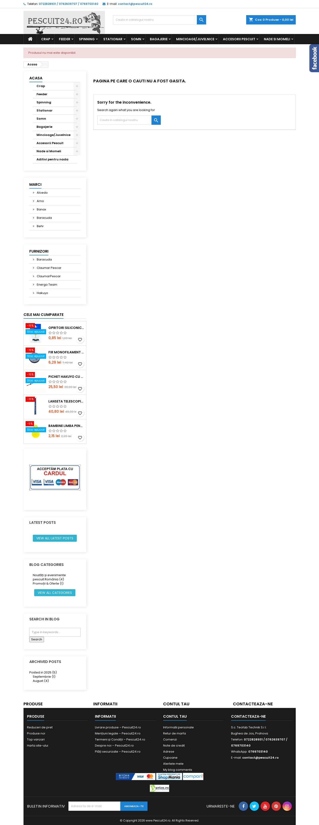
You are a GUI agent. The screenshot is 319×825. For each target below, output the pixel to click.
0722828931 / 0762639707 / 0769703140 (68, 4)
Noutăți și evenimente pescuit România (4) (49, 577)
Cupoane (170, 757)
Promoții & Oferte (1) (48, 583)
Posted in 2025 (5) (43, 672)
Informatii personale (178, 727)
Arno (40, 201)
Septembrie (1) (44, 676)
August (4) (41, 681)
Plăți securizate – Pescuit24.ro (118, 751)
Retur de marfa (174, 733)
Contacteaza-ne (253, 704)
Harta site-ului (37, 745)
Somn (136, 39)
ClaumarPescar (48, 276)
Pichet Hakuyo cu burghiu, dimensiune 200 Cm (66, 377)
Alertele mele (173, 763)
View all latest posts (54, 538)
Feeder (64, 39)
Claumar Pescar (48, 268)
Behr (40, 226)
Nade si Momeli (277, 39)
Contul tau (176, 704)
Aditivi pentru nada (52, 159)
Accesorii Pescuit (239, 39)
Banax (41, 209)
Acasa (35, 78)
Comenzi (170, 739)
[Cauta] (159, 19)
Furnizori (38, 251)
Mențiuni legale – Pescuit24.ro (118, 733)
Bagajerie (159, 39)
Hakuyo (42, 293)
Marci (35, 184)
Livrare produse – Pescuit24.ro (118, 727)
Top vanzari (36, 739)
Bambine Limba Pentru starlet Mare (66, 426)
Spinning (87, 39)
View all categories (55, 592)
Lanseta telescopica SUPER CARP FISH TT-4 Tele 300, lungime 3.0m (66, 401)
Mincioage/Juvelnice (195, 39)
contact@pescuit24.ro (135, 4)
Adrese (168, 751)
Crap (45, 39)
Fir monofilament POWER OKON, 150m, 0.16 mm (66, 352)
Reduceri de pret (40, 727)
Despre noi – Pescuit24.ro (114, 745)
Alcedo (42, 192)
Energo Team (46, 284)
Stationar (112, 39)
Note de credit (174, 745)
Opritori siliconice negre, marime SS (66, 328)
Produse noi (36, 733)
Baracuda (44, 218)
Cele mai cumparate (44, 314)
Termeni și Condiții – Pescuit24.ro (120, 739)
